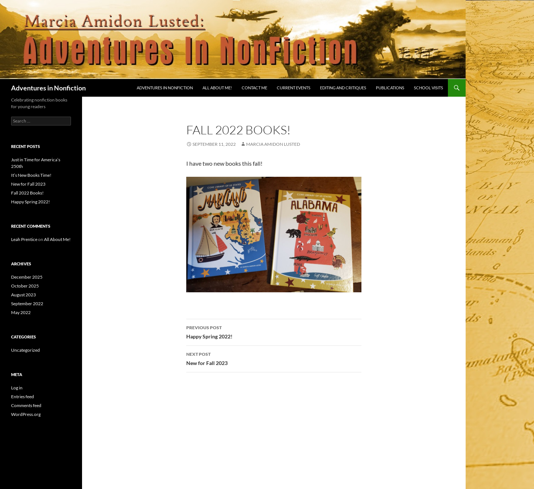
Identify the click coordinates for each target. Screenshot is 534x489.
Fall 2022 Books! (27, 193)
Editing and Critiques (343, 87)
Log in (17, 387)
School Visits (428, 87)
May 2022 (21, 312)
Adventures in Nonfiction (48, 88)
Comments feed (26, 405)
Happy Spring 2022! (273, 331)
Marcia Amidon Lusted (273, 144)
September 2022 (27, 303)
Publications (390, 87)
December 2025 (26, 277)
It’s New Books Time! (31, 175)
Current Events (293, 87)
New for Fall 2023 (273, 358)
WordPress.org (26, 414)
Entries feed (22, 396)
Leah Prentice (24, 239)
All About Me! (217, 87)
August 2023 (23, 294)
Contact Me (254, 87)
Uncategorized (25, 350)
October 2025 (25, 286)
